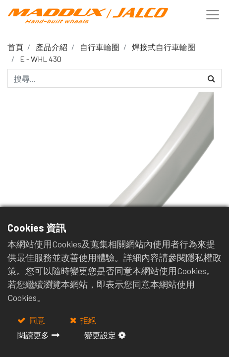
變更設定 (100, 335)
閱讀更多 (33, 335)
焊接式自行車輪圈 (163, 47)
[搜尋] (211, 78)
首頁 (15, 47)
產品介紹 (51, 47)
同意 (36, 320)
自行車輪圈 (99, 47)
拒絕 (87, 320)
